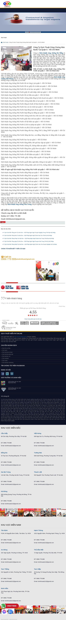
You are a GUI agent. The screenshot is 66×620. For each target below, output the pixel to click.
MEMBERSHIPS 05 (34, 323)
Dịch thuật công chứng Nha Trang (19, 204)
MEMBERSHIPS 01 (4, 323)
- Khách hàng (61, 306)
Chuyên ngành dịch (9, 345)
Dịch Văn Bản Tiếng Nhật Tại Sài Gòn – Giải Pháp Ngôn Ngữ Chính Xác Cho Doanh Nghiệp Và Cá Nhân (30, 244)
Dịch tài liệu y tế (6, 356)
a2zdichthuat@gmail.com (25, 259)
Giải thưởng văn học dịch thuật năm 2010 (14, 388)
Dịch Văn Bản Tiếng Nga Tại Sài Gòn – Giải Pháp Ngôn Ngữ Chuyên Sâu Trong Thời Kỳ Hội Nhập (29, 241)
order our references (24, 287)
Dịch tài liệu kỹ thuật (7, 352)
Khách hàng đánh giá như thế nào (33, 319)
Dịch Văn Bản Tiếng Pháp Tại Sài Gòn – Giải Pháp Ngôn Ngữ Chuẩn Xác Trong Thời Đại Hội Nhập (29, 238)
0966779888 (11, 606)
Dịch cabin (5, 360)
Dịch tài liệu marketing (7, 362)
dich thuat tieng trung (20, 336)
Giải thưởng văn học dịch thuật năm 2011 (14, 382)
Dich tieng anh (7, 4)
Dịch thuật (5, 42)
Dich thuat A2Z (4, 619)
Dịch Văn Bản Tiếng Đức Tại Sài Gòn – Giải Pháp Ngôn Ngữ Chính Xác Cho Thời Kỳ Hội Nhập (28, 235)
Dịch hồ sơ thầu (6, 348)
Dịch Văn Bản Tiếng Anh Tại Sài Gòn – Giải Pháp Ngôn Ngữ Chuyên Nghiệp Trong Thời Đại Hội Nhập (29, 232)
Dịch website (5, 358)
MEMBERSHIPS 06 (49, 323)
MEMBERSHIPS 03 (17, 323)
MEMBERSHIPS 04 (24, 323)
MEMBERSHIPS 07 (9, 327)
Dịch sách (4, 350)
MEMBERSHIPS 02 (11, 323)
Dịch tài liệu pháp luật (7, 354)
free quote (8, 287)
